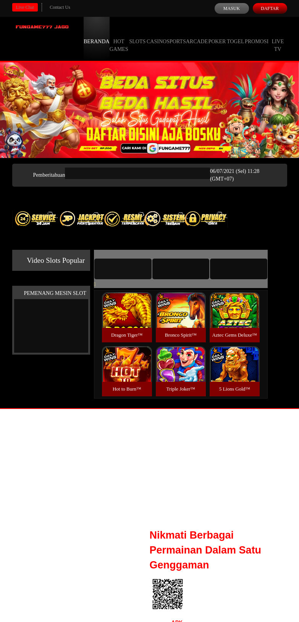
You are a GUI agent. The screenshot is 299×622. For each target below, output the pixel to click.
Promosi (256, 34)
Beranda (97, 34)
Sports (176, 34)
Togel (235, 34)
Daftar (270, 8)
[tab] (123, 269)
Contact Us (60, 7)
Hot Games (119, 38)
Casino (156, 34)
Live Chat (25, 7)
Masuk (231, 8)
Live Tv (278, 38)
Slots (137, 34)
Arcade (197, 34)
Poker (217, 34)
